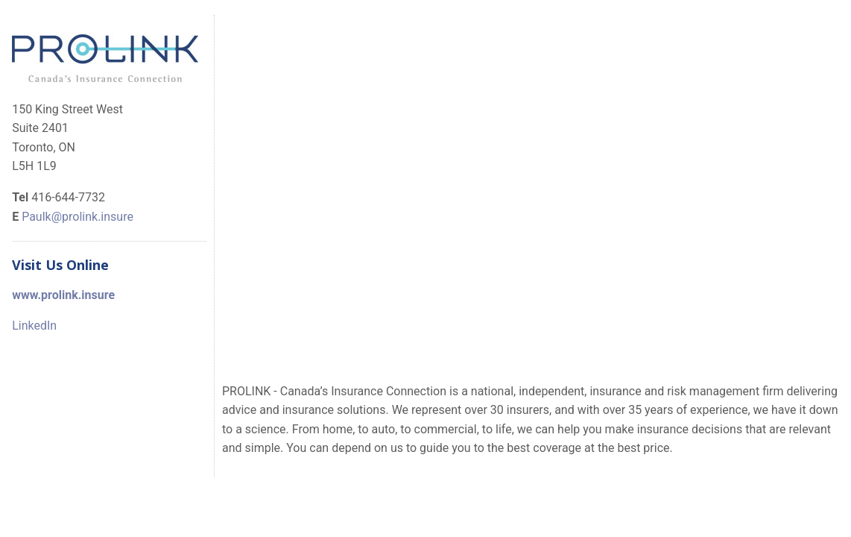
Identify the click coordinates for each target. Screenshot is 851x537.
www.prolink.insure (63, 295)
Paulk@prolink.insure (77, 217)
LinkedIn (34, 325)
